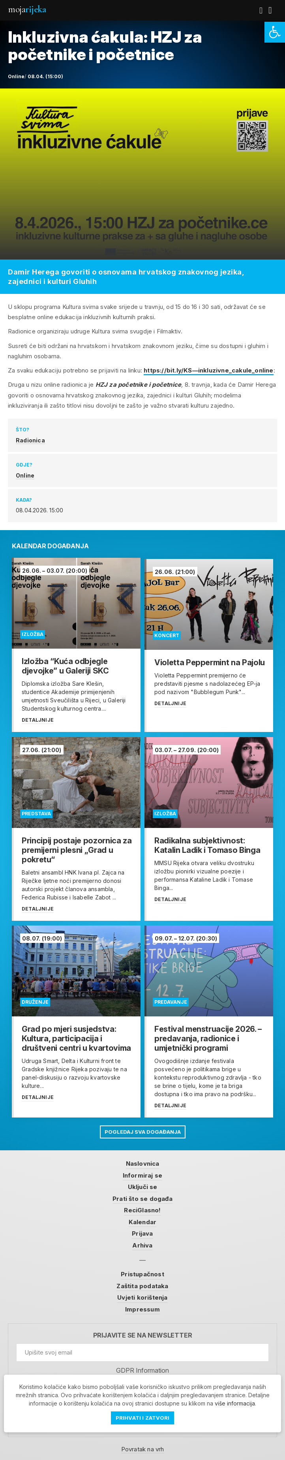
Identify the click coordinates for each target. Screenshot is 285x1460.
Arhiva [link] (142, 1243)
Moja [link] (27, 9)
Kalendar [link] (143, 1220)
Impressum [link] (142, 1307)
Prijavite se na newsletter (142, 1334)
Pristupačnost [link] (142, 1272)
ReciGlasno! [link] (142, 1208)
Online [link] (25, 475)
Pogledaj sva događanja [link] (143, 1130)
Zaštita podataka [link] (142, 1284)
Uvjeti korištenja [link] (142, 1296)
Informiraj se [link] (143, 1173)
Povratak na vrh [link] (142, 1447)
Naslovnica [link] (142, 1162)
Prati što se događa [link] (142, 1196)
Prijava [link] (142, 1232)
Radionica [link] (30, 440)
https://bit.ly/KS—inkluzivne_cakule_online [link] (208, 370)
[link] (274, 32)
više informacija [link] (235, 1403)
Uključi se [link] (143, 1185)
